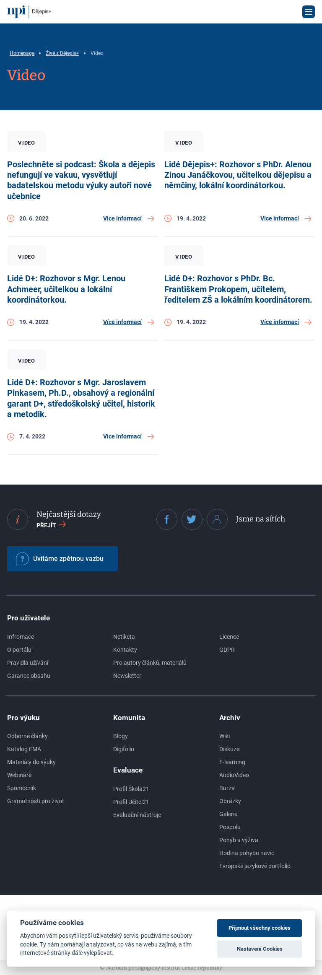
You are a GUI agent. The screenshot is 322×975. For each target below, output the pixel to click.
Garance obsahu (28, 675)
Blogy (120, 736)
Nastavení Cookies (260, 949)
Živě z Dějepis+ (62, 53)
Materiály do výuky (31, 762)
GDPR (227, 649)
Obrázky (230, 801)
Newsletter (127, 675)
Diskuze (229, 749)
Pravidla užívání (27, 662)
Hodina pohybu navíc (246, 853)
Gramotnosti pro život (35, 801)
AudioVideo (234, 775)
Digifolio (123, 749)
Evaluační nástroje (137, 815)
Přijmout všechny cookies (260, 928)
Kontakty (125, 649)
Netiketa (124, 636)
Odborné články (27, 736)
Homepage (22, 53)
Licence (229, 636)
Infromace (20, 636)
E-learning (232, 762)
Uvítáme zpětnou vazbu (60, 558)
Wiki (224, 736)
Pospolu (230, 827)
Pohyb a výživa (238, 840)
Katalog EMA (24, 749)
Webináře (19, 775)
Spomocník (21, 788)
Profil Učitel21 (131, 802)
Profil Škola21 (131, 789)
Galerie (228, 814)
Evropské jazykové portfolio (255, 866)
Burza (227, 788)
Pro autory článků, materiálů (150, 662)
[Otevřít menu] (308, 11)
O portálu (19, 649)
